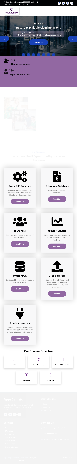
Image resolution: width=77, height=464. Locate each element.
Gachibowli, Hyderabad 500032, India (19, 2)
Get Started (38, 42)
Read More (20, 201)
